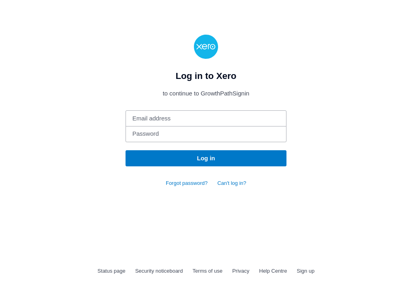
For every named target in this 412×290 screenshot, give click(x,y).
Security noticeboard (159, 271)
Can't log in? (231, 183)
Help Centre (273, 271)
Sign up (306, 271)
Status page (111, 271)
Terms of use (207, 271)
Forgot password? (187, 183)
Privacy (240, 271)
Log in (206, 158)
